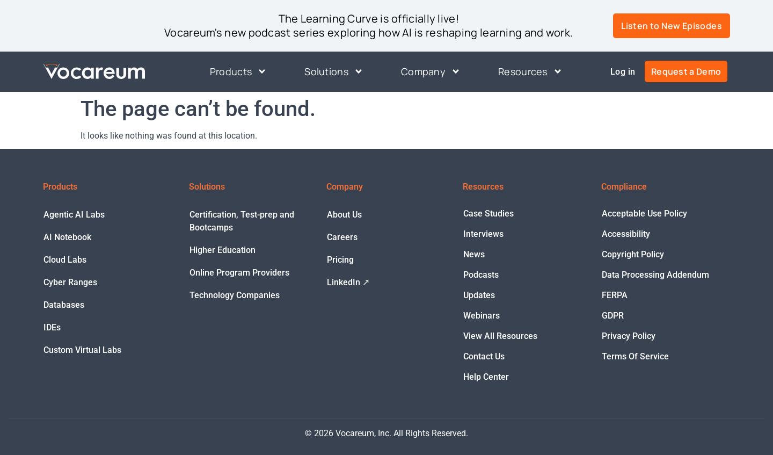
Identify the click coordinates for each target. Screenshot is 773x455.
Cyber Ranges (70, 282)
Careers (342, 237)
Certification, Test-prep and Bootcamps (241, 221)
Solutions (333, 72)
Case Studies (488, 213)
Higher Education (222, 250)
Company (431, 72)
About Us (344, 215)
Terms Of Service (635, 356)
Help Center (486, 377)
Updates (479, 295)
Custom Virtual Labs (82, 350)
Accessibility (626, 234)
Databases (63, 305)
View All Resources (500, 336)
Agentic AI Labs (74, 215)
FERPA (615, 295)
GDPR (613, 315)
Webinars (481, 315)
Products (238, 72)
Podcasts (481, 275)
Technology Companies (234, 295)
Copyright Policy (633, 254)
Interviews (483, 234)
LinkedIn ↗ (348, 282)
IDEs (52, 327)
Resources (530, 72)
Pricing (340, 260)
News (474, 254)
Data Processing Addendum (655, 275)
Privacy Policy (628, 336)
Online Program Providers (239, 273)
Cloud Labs (64, 260)
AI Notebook (67, 237)
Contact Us (484, 356)
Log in (622, 72)
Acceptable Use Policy (644, 213)
